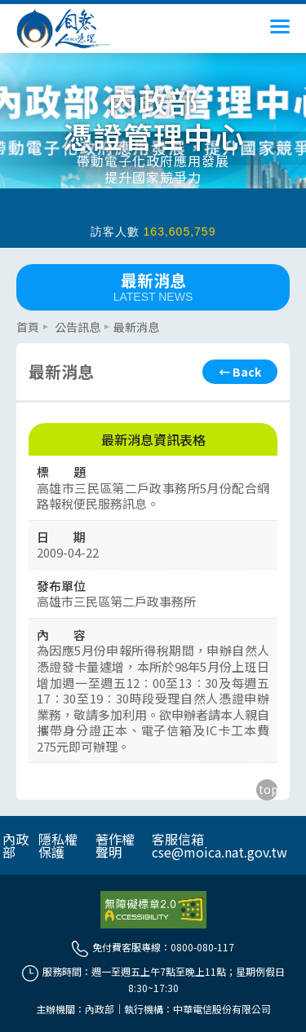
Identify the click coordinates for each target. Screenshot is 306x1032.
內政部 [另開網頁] (15, 845)
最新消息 (153, 286)
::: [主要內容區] (21, 317)
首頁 (27, 327)
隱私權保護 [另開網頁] (58, 845)
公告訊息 (77, 327)
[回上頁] (239, 371)
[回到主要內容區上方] (266, 789)
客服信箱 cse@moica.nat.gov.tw (219, 845)
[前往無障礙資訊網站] (153, 909)
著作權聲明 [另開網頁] (115, 845)
